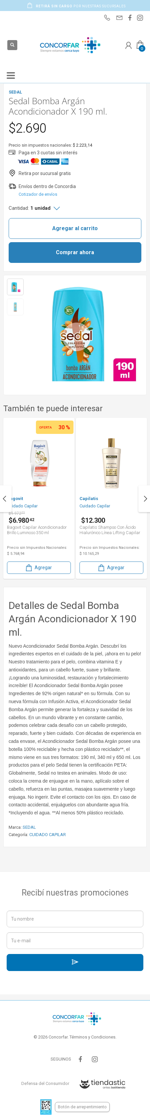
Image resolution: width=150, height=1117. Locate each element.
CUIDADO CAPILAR (47, 834)
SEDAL (29, 827)
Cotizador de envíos (38, 194)
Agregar (38, 568)
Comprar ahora (75, 252)
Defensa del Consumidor (45, 1083)
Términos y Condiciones (92, 1037)
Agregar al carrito (75, 228)
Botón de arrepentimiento (82, 1106)
